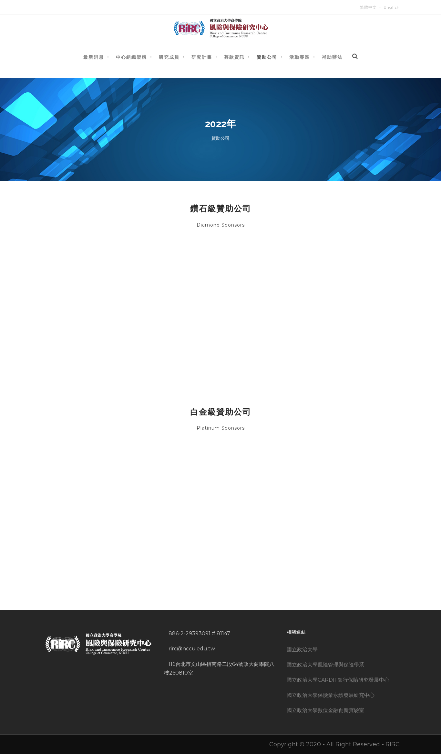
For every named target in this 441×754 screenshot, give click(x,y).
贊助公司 (267, 57)
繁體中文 (368, 7)
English (392, 7)
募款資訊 (234, 57)
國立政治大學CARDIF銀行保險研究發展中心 (338, 680)
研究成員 (169, 57)
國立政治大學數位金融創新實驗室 (325, 710)
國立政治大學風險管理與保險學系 (325, 665)
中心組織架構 (131, 57)
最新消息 (93, 57)
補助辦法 (332, 57)
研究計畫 (201, 57)
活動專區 (299, 57)
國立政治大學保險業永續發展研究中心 (330, 695)
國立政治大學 (302, 650)
